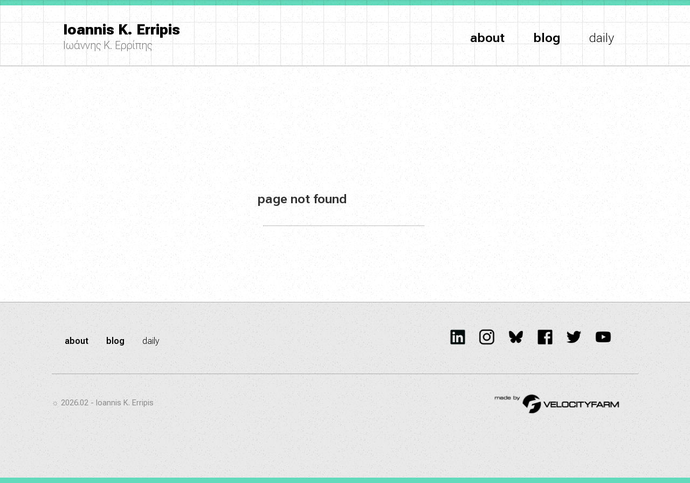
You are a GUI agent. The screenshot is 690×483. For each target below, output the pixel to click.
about (487, 37)
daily (601, 37)
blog (547, 37)
